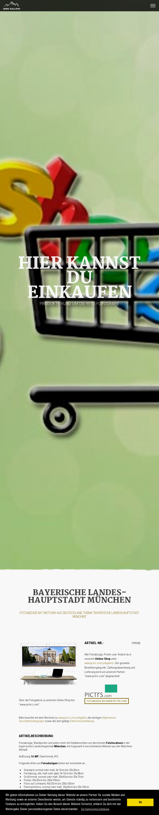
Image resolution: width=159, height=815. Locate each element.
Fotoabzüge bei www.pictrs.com (107, 701)
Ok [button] (140, 802)
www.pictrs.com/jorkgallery (99, 663)
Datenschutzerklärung (82, 721)
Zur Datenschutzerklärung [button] (95, 809)
